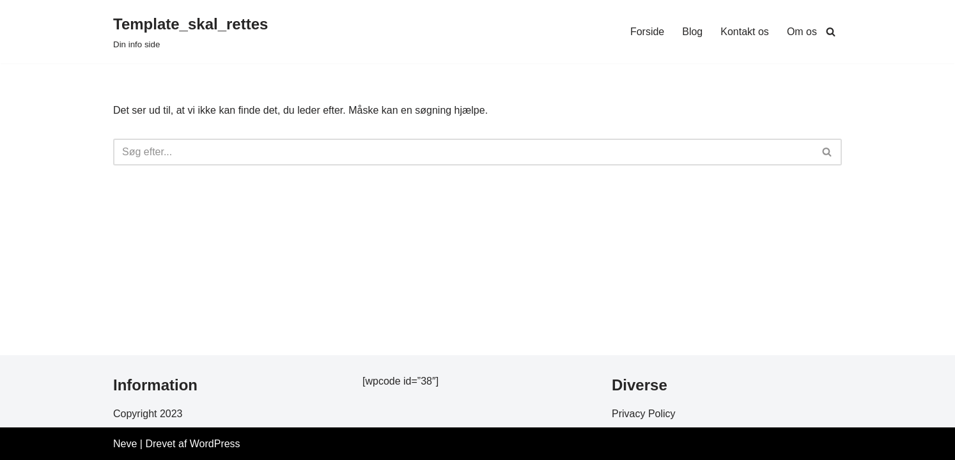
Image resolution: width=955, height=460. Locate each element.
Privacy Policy (644, 413)
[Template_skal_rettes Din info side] (190, 32)
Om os (802, 31)
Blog (692, 31)
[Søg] (830, 31)
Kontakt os (744, 31)
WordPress (215, 443)
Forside (647, 31)
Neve (125, 443)
